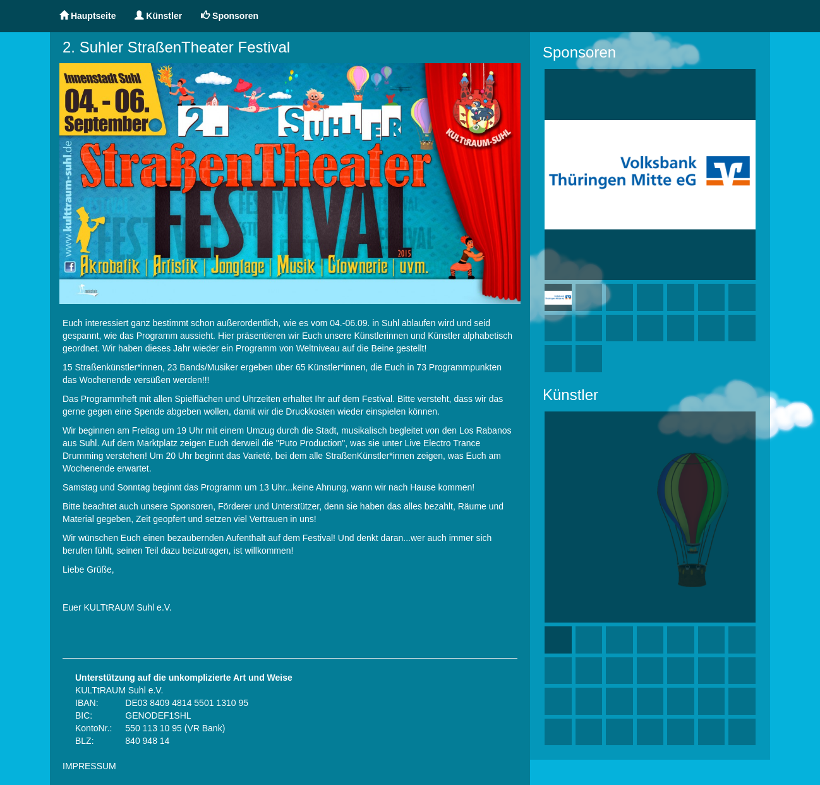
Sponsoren (229, 16)
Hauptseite (87, 16)
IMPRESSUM (89, 766)
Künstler (158, 16)
